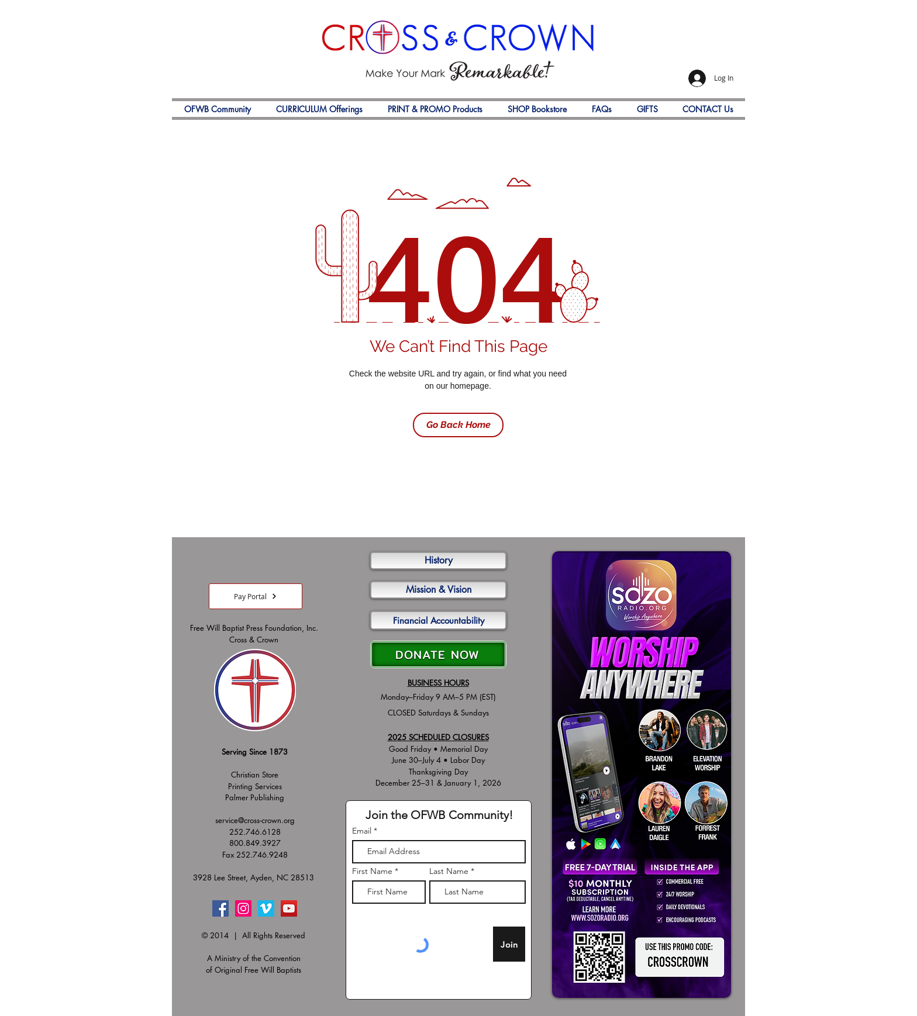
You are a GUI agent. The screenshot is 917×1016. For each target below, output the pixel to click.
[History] (438, 560)
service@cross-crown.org (255, 820)
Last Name (448, 871)
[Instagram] (243, 908)
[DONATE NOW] (438, 654)
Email (361, 831)
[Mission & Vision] (438, 590)
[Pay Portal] (255, 596)
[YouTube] (289, 908)
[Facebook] (220, 908)
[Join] (509, 944)
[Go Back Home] (458, 425)
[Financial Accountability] (438, 620)
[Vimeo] (266, 908)
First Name (372, 871)
